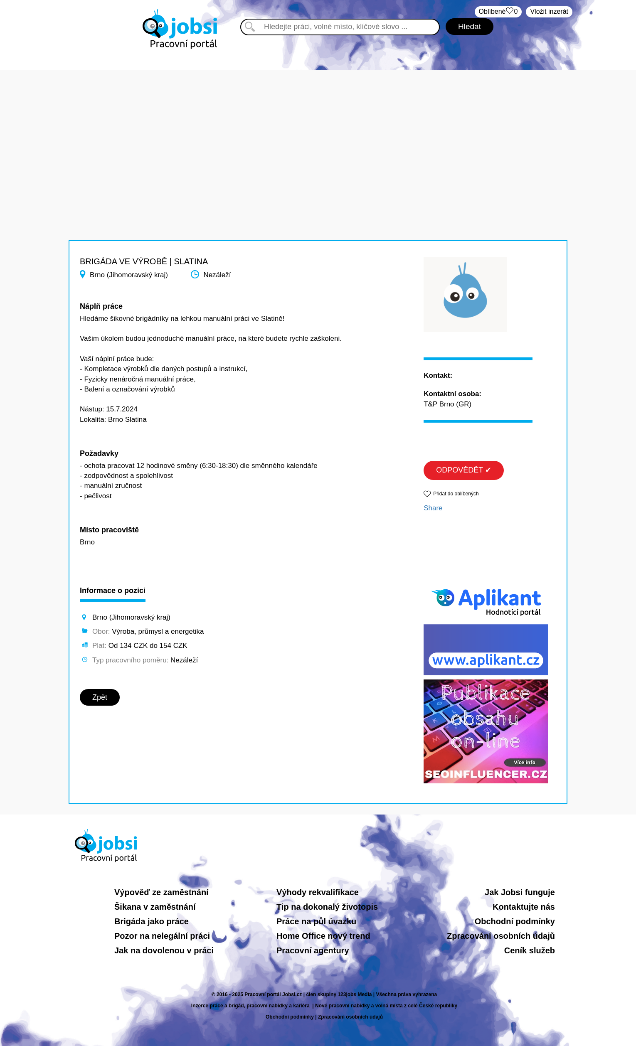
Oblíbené (498, 12)
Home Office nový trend (323, 935)
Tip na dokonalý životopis (327, 906)
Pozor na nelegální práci (162, 935)
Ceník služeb (529, 950)
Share (433, 508)
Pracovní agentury (312, 950)
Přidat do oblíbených (455, 494)
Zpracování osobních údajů (501, 935)
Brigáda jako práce (151, 921)
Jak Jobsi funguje (520, 892)
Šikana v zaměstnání (155, 906)
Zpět (99, 697)
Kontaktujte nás (524, 906)
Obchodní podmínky (515, 921)
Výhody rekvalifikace (317, 892)
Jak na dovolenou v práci (164, 950)
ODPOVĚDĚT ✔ (463, 470)
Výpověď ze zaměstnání (161, 892)
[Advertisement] (318, 128)
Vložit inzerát (549, 11)
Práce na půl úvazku (316, 921)
